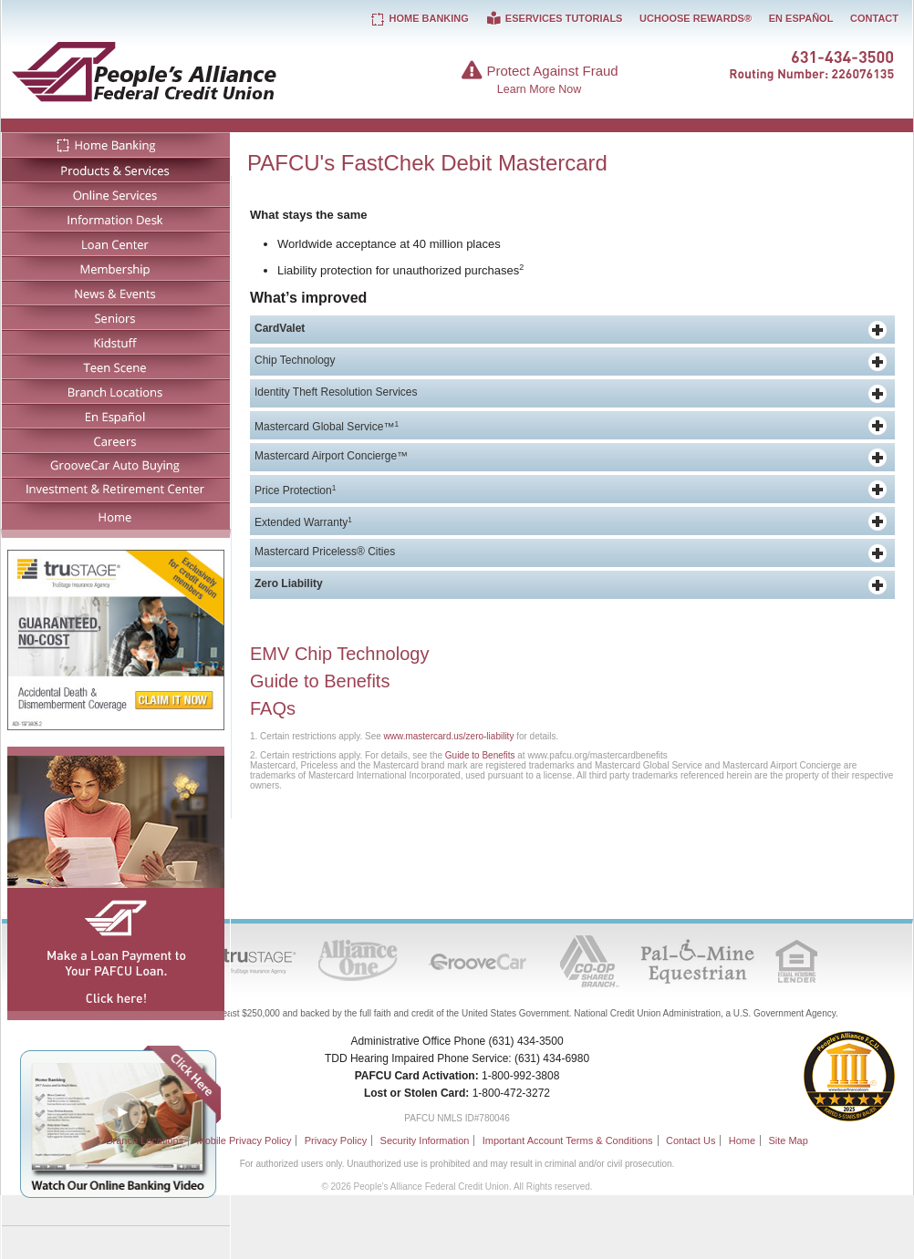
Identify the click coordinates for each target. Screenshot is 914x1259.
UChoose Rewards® (695, 18)
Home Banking (116, 144)
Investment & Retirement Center (116, 489)
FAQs (273, 708)
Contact (874, 18)
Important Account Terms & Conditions (568, 1140)
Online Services (116, 193)
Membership (116, 267)
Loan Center (116, 243)
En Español (116, 415)
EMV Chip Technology (339, 654)
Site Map (787, 1140)
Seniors (116, 316)
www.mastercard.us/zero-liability (449, 736)
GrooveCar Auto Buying (116, 464)
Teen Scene (116, 366)
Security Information (425, 1140)
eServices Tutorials (553, 18)
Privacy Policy (336, 1140)
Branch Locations (116, 390)
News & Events (116, 292)
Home (116, 515)
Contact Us (690, 1140)
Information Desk (116, 218)
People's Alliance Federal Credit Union (198, 71)
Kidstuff (116, 341)
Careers (116, 440)
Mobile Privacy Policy (243, 1140)
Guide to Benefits (319, 681)
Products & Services (116, 169)
